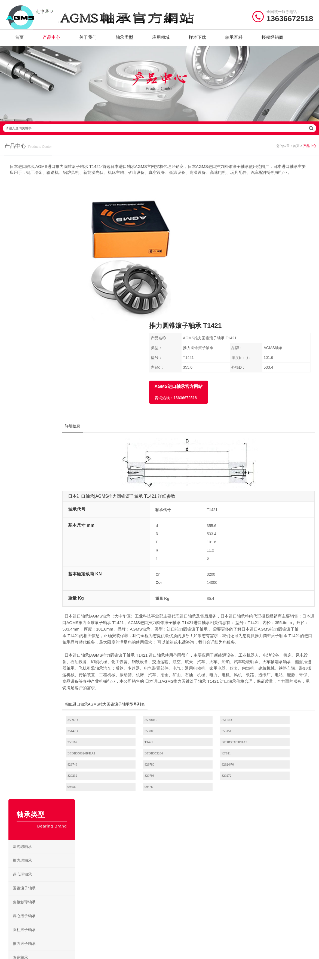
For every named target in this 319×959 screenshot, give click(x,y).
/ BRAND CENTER (108, 788)
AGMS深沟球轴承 (179, 836)
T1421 (264, 623)
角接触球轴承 (45, 293)
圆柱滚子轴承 (45, 321)
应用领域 (161, 40)
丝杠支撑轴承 (45, 529)
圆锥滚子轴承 (45, 279)
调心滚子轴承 (45, 307)
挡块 (45, 459)
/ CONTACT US (266, 788)
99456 (206, 657)
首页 (19, 40)
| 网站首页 (14, 890)
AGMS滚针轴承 (177, 827)
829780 (148, 645)
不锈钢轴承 (45, 390)
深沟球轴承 (45, 238)
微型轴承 (45, 418)
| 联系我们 (53, 890)
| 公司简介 (32, 890)
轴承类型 (124, 40)
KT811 (265, 634)
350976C (91, 612)
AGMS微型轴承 (212, 827)
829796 (90, 657)
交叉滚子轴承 (45, 543)
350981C (149, 612)
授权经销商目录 (17, 844)
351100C (208, 612)
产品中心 (51, 40)
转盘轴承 (45, 515)
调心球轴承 (45, 265)
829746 (90, 645)
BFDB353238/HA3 (98, 634)
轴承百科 (234, 40)
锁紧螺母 (45, 501)
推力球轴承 (45, 252)
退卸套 (45, 487)
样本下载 (197, 40)
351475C (266, 612)
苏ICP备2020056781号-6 (228, 890)
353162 (207, 623)
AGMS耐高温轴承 (214, 844)
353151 (148, 623)
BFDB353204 (211, 634)
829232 (265, 645)
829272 (148, 657)
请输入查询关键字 (159, 137)
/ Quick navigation (27, 788)
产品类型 (12, 819)
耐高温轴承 (45, 376)
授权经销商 (272, 40)
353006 (90, 623)
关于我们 (88, 40)
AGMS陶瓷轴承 (212, 836)
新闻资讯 (12, 836)
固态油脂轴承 (45, 404)
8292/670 (208, 645)
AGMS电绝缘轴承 (179, 844)
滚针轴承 (45, 432)
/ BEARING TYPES (188, 788)
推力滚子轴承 (45, 335)
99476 (264, 657)
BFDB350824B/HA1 (157, 634)
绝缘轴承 (45, 362)
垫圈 (45, 446)
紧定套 (45, 473)
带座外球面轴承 (45, 556)
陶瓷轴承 (45, 349)
